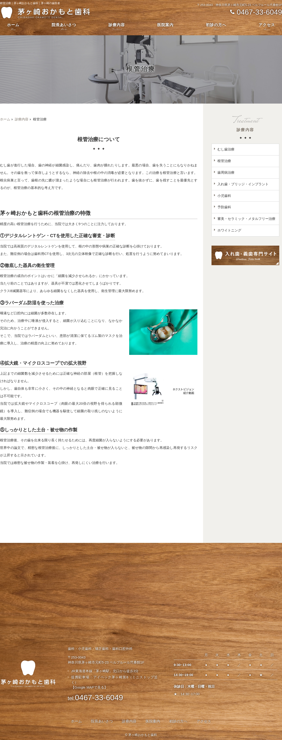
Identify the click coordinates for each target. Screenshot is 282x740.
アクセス (267, 27)
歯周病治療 (225, 173)
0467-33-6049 (95, 697)
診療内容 (116, 27)
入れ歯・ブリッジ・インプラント (243, 184)
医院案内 (165, 27)
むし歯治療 (225, 149)
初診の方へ (216, 27)
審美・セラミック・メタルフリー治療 (246, 219)
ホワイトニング (229, 231)
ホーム (13, 27)
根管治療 (224, 161)
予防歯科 (224, 207)
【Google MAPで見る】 (89, 687)
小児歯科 (224, 196)
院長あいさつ (64, 27)
